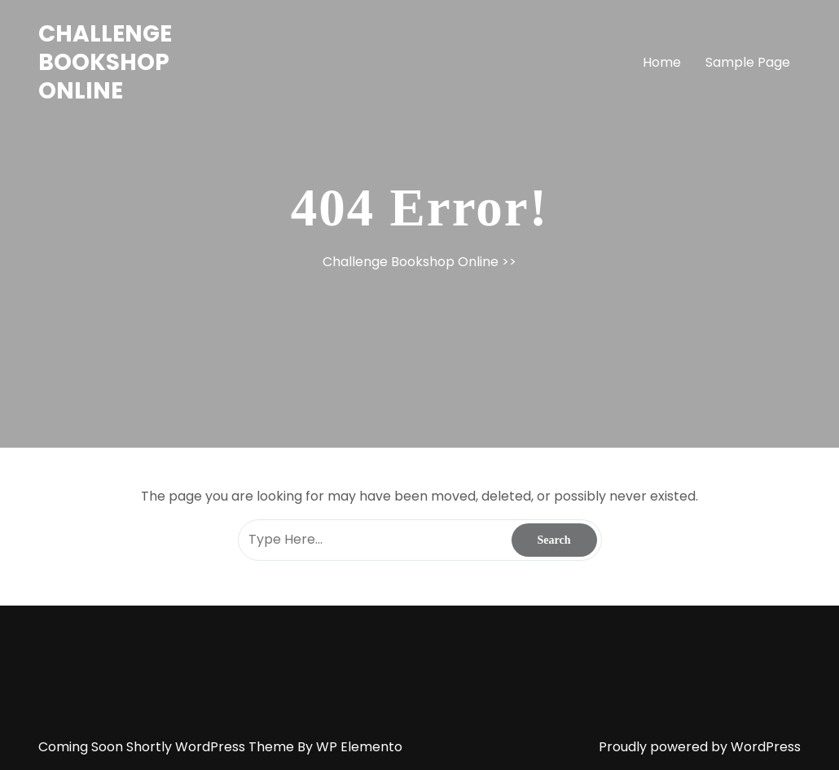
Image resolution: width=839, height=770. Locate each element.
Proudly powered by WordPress (700, 746)
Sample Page (747, 62)
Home (662, 62)
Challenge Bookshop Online (105, 62)
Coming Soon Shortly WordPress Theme (167, 746)
